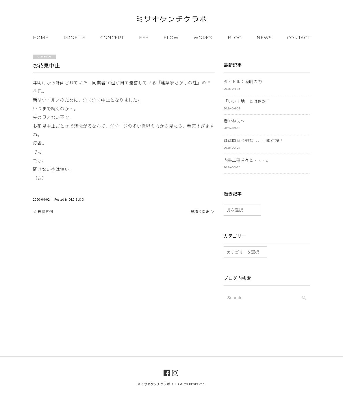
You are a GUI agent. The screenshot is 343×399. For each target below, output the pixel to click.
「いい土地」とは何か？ (247, 101)
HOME (41, 37)
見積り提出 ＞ (203, 211)
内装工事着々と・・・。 (247, 160)
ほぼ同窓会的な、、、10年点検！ (253, 140)
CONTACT (298, 37)
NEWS (264, 37)
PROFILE (74, 37)
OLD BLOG (76, 199)
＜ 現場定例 (43, 211)
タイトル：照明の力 (243, 81)
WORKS (203, 37)
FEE (143, 37)
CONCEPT (112, 37)
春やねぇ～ (234, 121)
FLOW (171, 37)
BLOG (235, 37)
